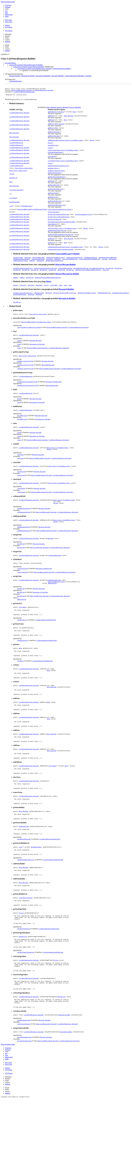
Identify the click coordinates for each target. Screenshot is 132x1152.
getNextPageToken (54, 177)
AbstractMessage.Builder (65, 274)
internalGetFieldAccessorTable (59, 216)
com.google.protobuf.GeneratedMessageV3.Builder (34, 68)
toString (106, 280)
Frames (7, 25)
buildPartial (53, 149)
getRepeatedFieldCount (21, 268)
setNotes (51, 247)
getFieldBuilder (38, 266)
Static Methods (51, 109)
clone (50, 167)
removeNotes (52, 231)
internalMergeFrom (65, 278)
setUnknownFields (54, 258)
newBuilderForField (20, 270)
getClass (31, 296)
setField (51, 236)
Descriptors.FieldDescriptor (72, 144)
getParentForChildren (74, 266)
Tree (6, 13)
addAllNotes (52, 114)
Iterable (60, 114)
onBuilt (32, 270)
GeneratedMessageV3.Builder (21, 91)
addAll (15, 288)
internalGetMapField (70, 268)
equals (15, 296)
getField (27, 266)
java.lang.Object (10, 63)
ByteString (13, 183)
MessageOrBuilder (57, 76)
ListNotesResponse (15, 81)
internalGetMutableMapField (89, 268)
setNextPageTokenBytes (56, 243)
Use (6, 11)
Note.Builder (69, 118)
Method (7, 41)
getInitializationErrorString (45, 278)
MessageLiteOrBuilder (43, 76)
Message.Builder (14, 76)
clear (50, 151)
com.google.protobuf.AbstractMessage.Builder (28, 67)
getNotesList (53, 203)
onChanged (40, 270)
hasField (49, 268)
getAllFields (18, 266)
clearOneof (52, 165)
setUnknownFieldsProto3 (54, 270)
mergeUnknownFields (55, 229)
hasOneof (57, 268)
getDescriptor (53, 172)
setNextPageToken (54, 238)
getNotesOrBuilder (55, 208)
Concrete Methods (75, 109)
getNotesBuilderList (55, 195)
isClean (104, 268)
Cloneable (88, 76)
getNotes (51, 186)
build (50, 146)
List (11, 196)
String (11, 178)
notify (46, 296)
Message (59, 226)
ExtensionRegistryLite (83, 221)
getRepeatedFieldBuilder (107, 266)
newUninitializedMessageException (88, 280)
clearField (52, 154)
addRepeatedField (54, 144)
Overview (8, 5)
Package (7, 7)
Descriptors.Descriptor (24, 172)
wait (60, 296)
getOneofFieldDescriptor (55, 266)
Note (74, 114)
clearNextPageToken (55, 156)
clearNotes (52, 161)
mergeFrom (51, 221)
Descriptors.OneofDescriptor (67, 165)
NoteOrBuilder (14, 209)
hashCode (39, 296)
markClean (112, 268)
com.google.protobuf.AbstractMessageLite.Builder (26, 65)
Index (7, 16)
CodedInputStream (62, 221)
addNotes (51, 118)
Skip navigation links (8, 2)
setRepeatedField (54, 256)
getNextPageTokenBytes (56, 182)
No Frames (8, 27)
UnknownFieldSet (69, 229)
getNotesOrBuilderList (56, 212)
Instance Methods (62, 109)
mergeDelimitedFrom (81, 278)
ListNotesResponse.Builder (61, 68)
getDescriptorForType (56, 175)
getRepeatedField (90, 266)
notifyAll (53, 296)
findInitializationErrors (22, 278)
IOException (52, 602)
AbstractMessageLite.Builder (67, 284)
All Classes (8, 31)
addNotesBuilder (54, 135)
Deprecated (8, 14)
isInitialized (53, 219)
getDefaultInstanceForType (58, 170)
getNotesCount (53, 199)
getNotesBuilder (54, 190)
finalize (23, 296)
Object (92, 144)
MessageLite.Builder (28, 76)
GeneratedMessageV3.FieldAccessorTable (32, 216)
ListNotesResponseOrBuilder (74, 76)
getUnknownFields (38, 268)
